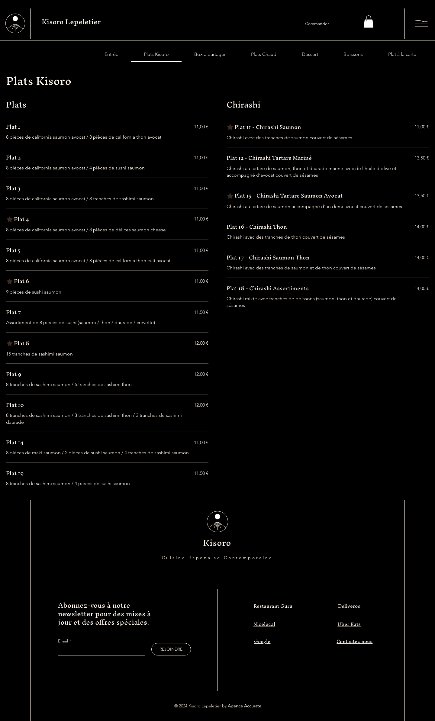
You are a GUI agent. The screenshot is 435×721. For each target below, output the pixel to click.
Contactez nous (354, 641)
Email (63, 641)
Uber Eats (349, 624)
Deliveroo (349, 605)
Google (262, 641)
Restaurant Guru (272, 605)
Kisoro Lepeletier (71, 22)
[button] (368, 21)
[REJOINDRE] (171, 649)
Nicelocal (264, 624)
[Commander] (317, 23)
